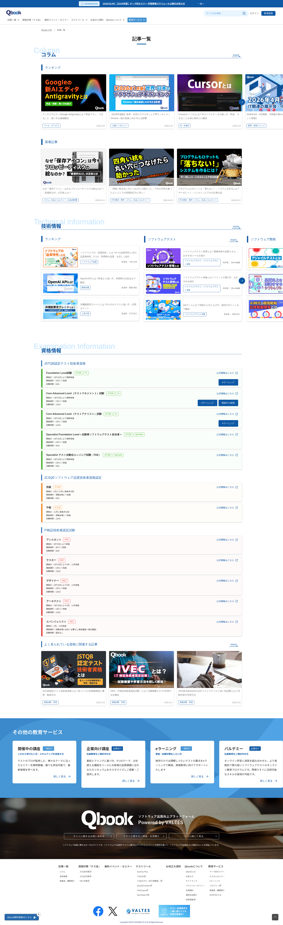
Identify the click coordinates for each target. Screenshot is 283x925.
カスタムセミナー (217, 874)
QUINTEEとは (215, 893)
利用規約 (189, 888)
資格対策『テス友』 (32, 19)
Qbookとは (191, 870)
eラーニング (214, 879)
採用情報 (191, 898)
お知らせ (189, 874)
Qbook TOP (46, 29)
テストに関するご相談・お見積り (141, 834)
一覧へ (201, 3)
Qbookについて (114, 19)
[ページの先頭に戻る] (275, 917)
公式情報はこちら (225, 371)
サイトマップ (191, 879)
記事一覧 (12, 19)
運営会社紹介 (191, 893)
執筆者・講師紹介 (67, 879)
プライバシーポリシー (195, 884)
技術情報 (63, 874)
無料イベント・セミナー (57, 19)
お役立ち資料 (96, 19)
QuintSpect (143, 893)
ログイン (254, 13)
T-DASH (141, 874)
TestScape (142, 888)
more (236, 55)
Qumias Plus (142, 870)
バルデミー (215, 884)
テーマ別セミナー (217, 870)
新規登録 (268, 13)
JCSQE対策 (85, 874)
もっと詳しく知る (194, 834)
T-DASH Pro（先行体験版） (149, 879)
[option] (150, 4)
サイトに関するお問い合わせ (89, 834)
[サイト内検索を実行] (244, 13)
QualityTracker (144, 884)
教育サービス (135, 19)
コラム (62, 870)
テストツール (77, 19)
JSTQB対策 (85, 870)
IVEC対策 (85, 879)
